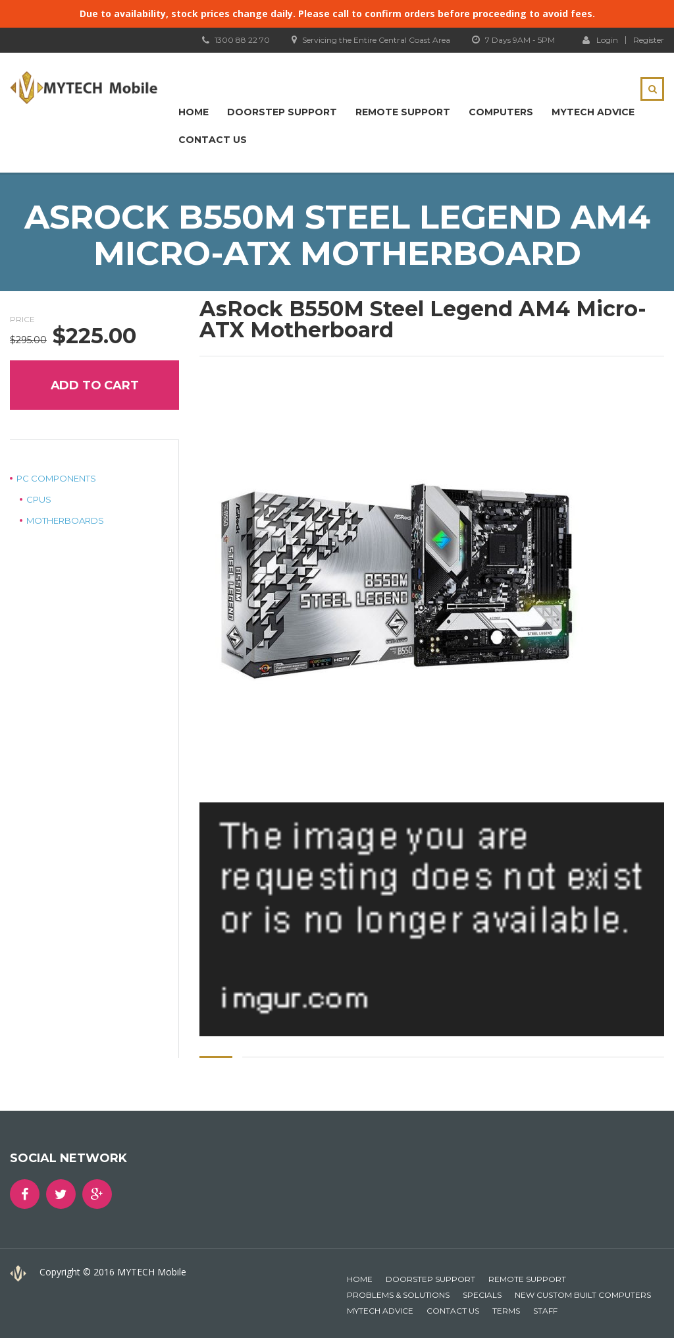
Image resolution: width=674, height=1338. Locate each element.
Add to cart (95, 385)
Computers (501, 112)
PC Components (56, 478)
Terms (506, 1311)
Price (22, 319)
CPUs (38, 499)
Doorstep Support (282, 112)
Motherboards (65, 520)
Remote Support (402, 112)
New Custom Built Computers (583, 1295)
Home (193, 112)
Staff (545, 1311)
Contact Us (212, 140)
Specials (482, 1295)
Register (648, 40)
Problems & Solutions (398, 1295)
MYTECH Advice (593, 112)
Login (600, 39)
